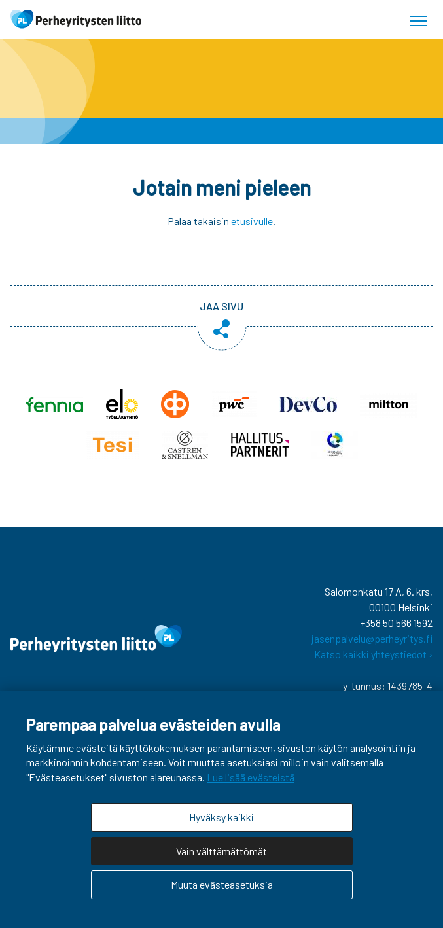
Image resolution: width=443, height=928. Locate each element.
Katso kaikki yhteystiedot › (373, 654)
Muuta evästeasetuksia (222, 884)
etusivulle (252, 221)
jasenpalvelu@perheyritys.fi (372, 638)
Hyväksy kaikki (221, 817)
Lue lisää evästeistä (250, 777)
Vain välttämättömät (221, 851)
